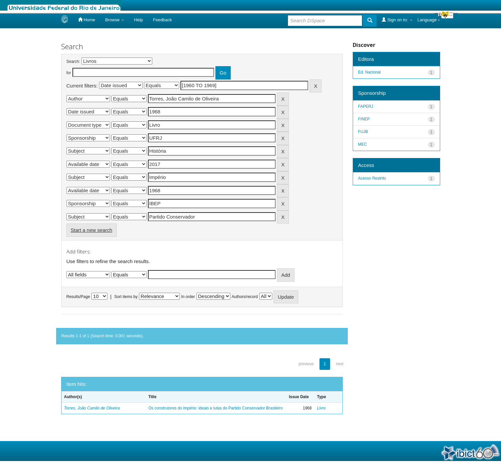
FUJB (363, 131)
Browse (114, 19)
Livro (321, 408)
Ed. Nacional (369, 72)
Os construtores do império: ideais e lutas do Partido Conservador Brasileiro (215, 408)
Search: (73, 61)
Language (429, 19)
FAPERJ (365, 106)
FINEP (364, 119)
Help (138, 19)
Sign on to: (397, 19)
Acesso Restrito (372, 178)
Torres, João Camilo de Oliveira (92, 408)
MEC (362, 144)
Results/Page (78, 296)
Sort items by (126, 296)
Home (86, 19)
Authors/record (245, 296)
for (68, 73)
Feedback (162, 19)
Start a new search (91, 230)
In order (188, 296)
